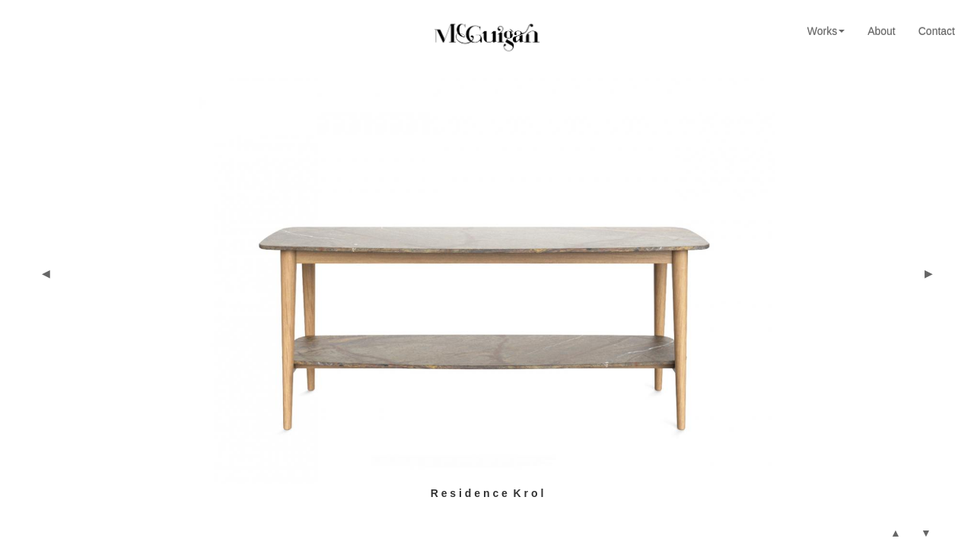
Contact (936, 31)
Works (826, 31)
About (881, 31)
